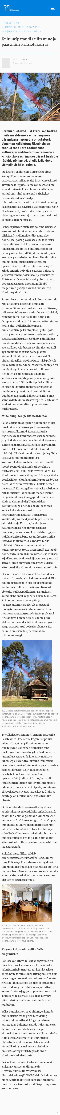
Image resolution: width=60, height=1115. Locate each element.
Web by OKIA (56, 1112)
